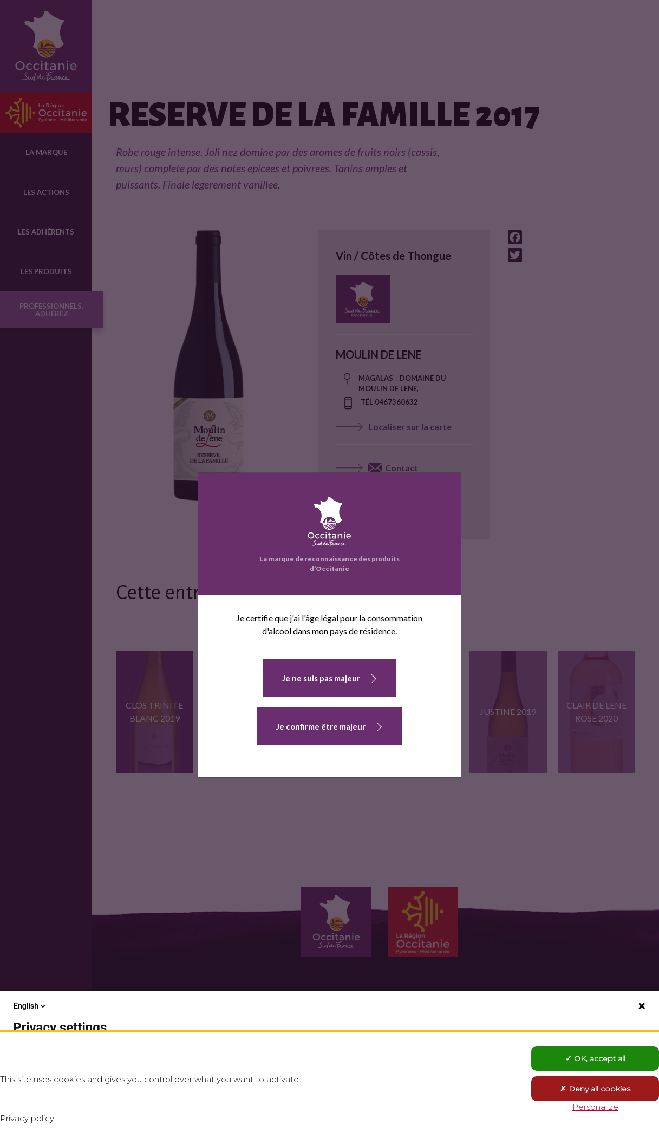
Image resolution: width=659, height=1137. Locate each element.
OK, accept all (595, 1058)
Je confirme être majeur (321, 726)
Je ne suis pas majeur (321, 678)
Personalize (595, 1107)
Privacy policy (27, 1118)
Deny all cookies (595, 1089)
